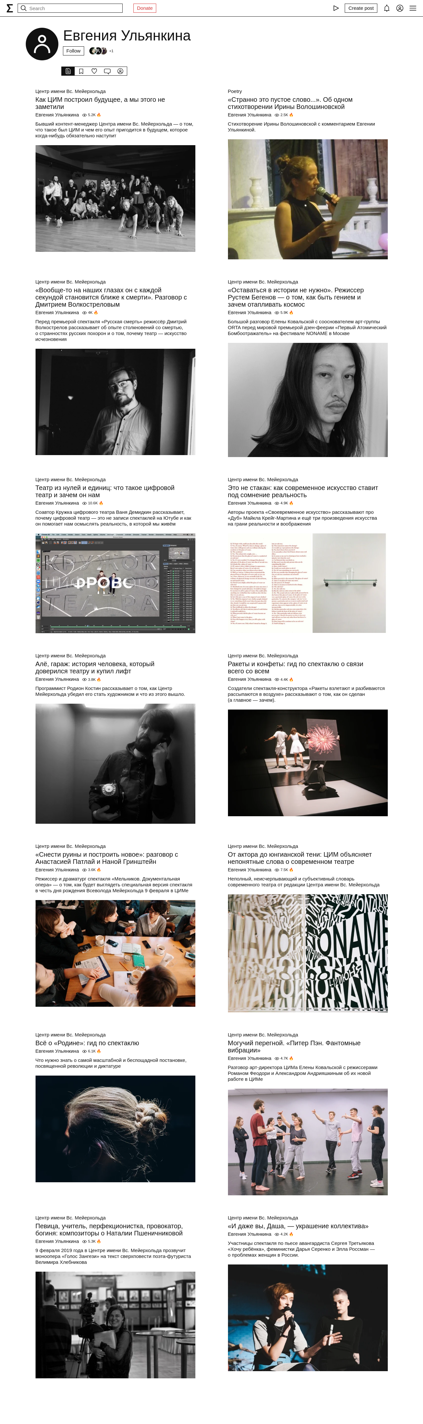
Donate (145, 8)
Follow (74, 51)
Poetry (235, 91)
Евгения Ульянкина (57, 114)
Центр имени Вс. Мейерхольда (71, 91)
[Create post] (361, 8)
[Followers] (101, 51)
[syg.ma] (10, 8)
